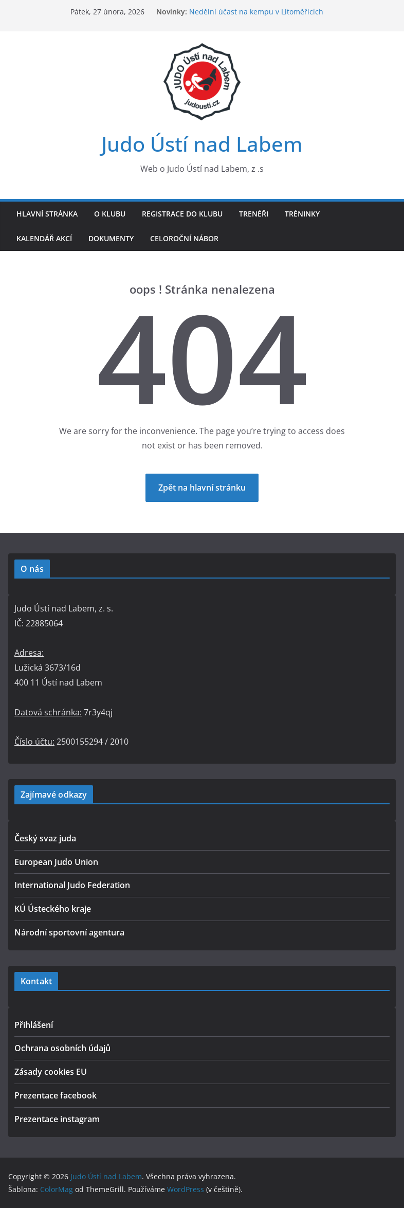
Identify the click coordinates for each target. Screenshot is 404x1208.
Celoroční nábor (184, 238)
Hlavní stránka (47, 214)
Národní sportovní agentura (69, 932)
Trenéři (253, 214)
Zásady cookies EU (50, 1071)
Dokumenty (111, 238)
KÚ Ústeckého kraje (52, 908)
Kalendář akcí (44, 238)
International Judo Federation (72, 885)
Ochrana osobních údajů (62, 1048)
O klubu (109, 214)
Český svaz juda (45, 838)
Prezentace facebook (55, 1095)
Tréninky (302, 214)
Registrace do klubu (182, 214)
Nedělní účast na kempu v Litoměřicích (256, 11)
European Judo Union (56, 862)
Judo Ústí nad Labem (202, 144)
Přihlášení (33, 1025)
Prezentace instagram (57, 1119)
